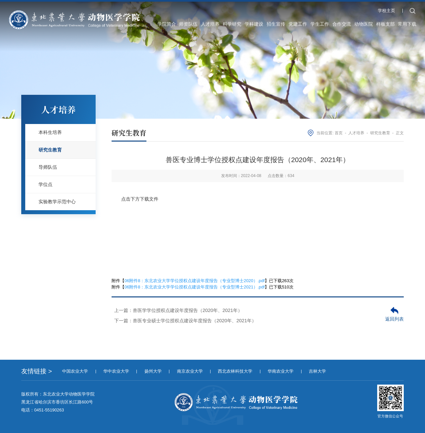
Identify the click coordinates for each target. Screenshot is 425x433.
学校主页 (386, 7)
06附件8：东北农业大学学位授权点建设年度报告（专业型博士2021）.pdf (195, 286)
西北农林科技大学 (235, 371)
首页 (339, 133)
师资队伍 (188, 21)
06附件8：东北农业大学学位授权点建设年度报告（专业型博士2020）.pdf (195, 280)
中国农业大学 (75, 371)
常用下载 (407, 21)
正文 (400, 133)
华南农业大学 (281, 371)
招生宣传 (276, 21)
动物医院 (363, 21)
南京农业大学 (190, 371)
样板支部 (385, 21)
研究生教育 (380, 133)
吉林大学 (317, 371)
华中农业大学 (116, 371)
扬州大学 (153, 371)
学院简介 (166, 21)
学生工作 (319, 21)
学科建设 (254, 21)
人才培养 (210, 21)
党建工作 (298, 21)
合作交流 (341, 21)
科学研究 (232, 21)
